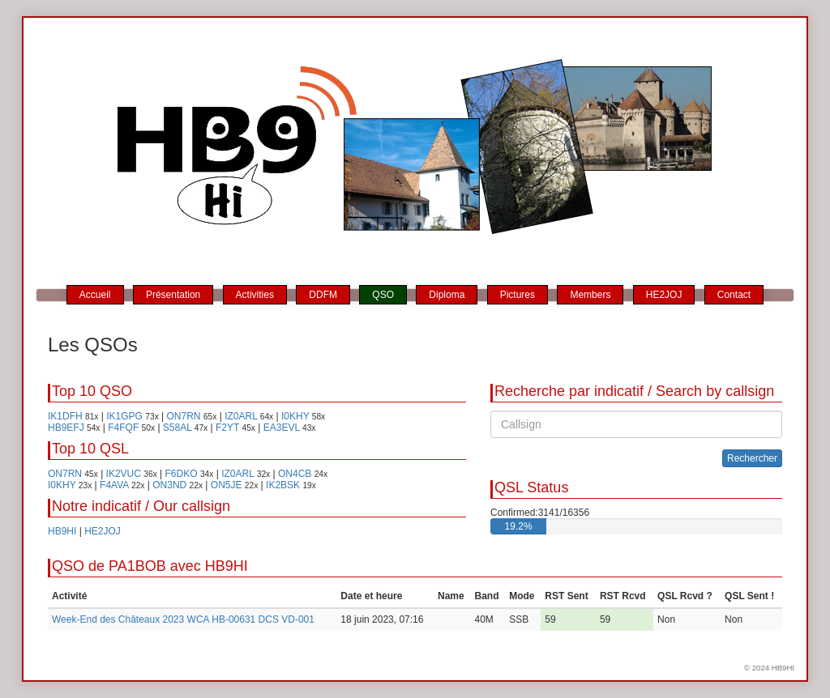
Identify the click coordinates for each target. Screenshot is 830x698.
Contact (734, 294)
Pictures (517, 294)
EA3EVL (281, 427)
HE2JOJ (664, 294)
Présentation (173, 294)
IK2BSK (283, 485)
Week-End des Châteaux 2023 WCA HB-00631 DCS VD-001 (183, 619)
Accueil (95, 294)
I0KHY (295, 416)
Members (590, 294)
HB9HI (62, 531)
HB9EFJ (66, 427)
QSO (383, 294)
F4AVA (114, 485)
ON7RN (184, 416)
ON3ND (169, 485)
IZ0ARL (241, 416)
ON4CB (294, 473)
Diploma (446, 294)
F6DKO (181, 473)
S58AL (177, 427)
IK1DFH (65, 416)
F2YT (227, 427)
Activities (255, 294)
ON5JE (226, 485)
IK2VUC (123, 473)
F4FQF (123, 427)
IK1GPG (124, 416)
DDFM (323, 294)
